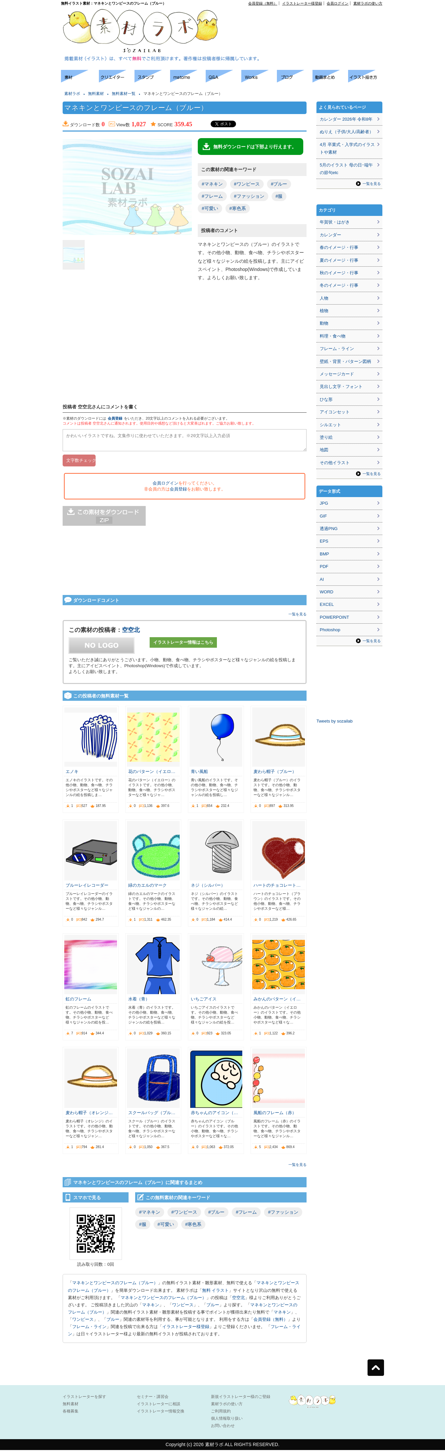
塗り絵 (326, 437)
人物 (324, 298)
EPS (324, 541)
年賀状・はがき (335, 222)
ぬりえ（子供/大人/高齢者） (346, 131)
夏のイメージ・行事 (339, 260)
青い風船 (199, 774)
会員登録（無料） (262, 3)
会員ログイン (337, 3)
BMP (324, 553)
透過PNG (329, 528)
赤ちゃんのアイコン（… (214, 1115)
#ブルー (279, 184)
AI (322, 579)
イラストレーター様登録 (302, 3)
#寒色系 (237, 208)
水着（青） (139, 1001)
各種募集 (70, 1414)
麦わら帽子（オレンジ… (89, 1115)
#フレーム (212, 196)
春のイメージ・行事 (339, 247)
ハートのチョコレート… (277, 888)
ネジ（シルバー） (208, 888)
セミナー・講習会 (152, 1399)
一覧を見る (297, 617)
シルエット (330, 424)
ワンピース (182, 1307)
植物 (324, 310)
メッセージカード (337, 373)
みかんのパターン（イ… (277, 1001)
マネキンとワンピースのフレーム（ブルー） (115, 1285)
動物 (324, 323)
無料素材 (96, 93)
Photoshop (330, 629)
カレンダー (330, 234)
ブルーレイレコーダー (87, 888)
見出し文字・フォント (341, 386)
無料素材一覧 (123, 93)
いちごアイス (204, 1001)
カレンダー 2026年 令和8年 (346, 119)
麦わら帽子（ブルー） (274, 774)
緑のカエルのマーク (147, 888)
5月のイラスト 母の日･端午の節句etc (346, 169)
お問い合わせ (223, 1428)
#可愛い (210, 208)
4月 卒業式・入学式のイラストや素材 (347, 148)
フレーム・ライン (89, 1329)
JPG (324, 503)
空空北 (131, 633)
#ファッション (249, 196)
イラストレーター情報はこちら (183, 645)
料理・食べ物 (332, 336)
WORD (326, 591)
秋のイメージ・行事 (339, 272)
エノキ (72, 774)
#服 (279, 196)
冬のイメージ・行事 (339, 285)
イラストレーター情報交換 (160, 1414)
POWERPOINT (334, 617)
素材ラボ (72, 93)
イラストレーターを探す (84, 1399)
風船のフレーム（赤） (274, 1115)
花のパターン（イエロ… (151, 774)
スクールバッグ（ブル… (151, 1115)
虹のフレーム (78, 1001)
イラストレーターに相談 (158, 1407)
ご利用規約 (221, 1414)
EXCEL (327, 604)
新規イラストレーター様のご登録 (240, 1399)
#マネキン (212, 184)
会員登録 (115, 418)
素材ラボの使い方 (367, 3)
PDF (324, 566)
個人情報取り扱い (227, 1421)
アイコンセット (335, 411)
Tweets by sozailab (334, 721)
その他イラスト (335, 462)
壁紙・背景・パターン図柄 (345, 361)
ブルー (212, 1307)
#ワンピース (247, 184)
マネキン (150, 1307)
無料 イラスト (215, 1293)
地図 (324, 449)
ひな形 (326, 399)
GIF (323, 516)
